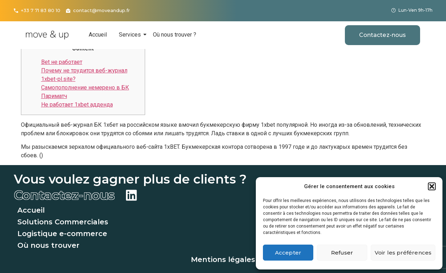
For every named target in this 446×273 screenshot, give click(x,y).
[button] (431, 186)
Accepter (288, 252)
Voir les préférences (403, 252)
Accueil (98, 34)
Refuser (342, 252)
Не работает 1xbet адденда (77, 104)
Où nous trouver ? (174, 34)
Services (131, 34)
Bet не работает (61, 62)
